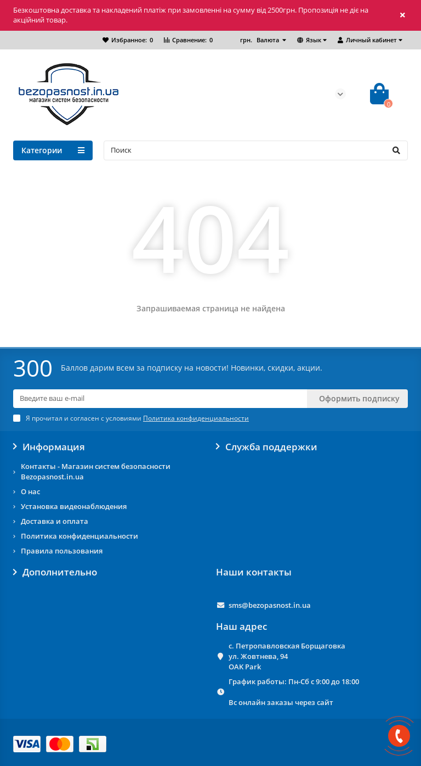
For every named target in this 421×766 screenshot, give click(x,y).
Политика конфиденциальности (79, 536)
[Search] (256, 150)
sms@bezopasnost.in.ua (270, 605)
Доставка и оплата (54, 521)
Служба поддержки (266, 447)
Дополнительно (55, 572)
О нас (30, 491)
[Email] (160, 398)
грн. (260, 40)
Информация (49, 447)
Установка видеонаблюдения (74, 506)
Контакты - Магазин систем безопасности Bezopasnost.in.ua (95, 471)
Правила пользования (62, 551)
